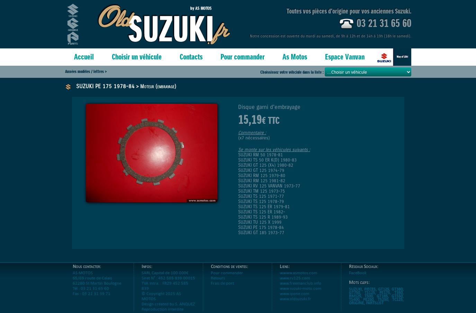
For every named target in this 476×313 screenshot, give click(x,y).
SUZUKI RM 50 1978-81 (260, 154)
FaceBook (358, 277)
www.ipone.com (294, 298)
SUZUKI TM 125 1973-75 (261, 191)
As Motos (294, 57)
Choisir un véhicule (137, 57)
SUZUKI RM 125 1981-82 (261, 180)
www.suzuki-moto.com (300, 293)
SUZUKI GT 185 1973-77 (261, 232)
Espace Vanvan (345, 57)
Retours (218, 283)
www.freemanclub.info (300, 288)
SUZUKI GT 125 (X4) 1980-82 (265, 165)
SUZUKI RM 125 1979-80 (261, 175)
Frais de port (222, 288)
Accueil (84, 57)
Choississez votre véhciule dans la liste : (292, 72)
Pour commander (242, 57)
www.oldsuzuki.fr (295, 303)
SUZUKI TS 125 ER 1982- (261, 211)
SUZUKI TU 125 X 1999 (259, 222)
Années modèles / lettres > (86, 71)
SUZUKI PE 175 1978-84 (105, 86)
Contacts (191, 57)
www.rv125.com (295, 283)
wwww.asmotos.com (298, 277)
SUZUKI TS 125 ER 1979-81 (264, 206)
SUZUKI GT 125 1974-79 (261, 170)
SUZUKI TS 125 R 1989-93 (263, 217)
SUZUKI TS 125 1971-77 (261, 196)
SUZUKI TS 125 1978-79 (261, 201)
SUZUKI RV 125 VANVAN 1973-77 (269, 185)
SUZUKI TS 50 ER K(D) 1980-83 (267, 160)
